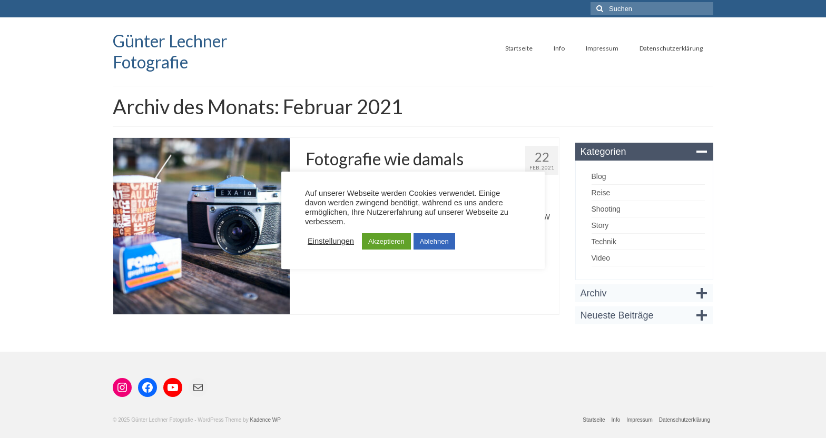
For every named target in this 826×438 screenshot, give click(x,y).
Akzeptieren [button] (386, 241)
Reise (601, 192)
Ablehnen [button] (434, 241)
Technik (604, 241)
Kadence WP (265, 420)
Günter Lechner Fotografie (170, 51)
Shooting (606, 209)
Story (600, 225)
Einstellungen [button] (331, 241)
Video (601, 258)
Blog (599, 176)
